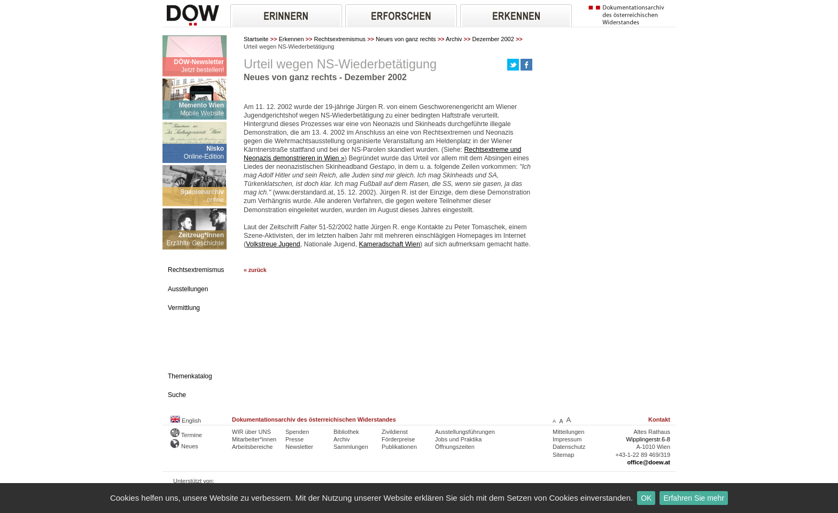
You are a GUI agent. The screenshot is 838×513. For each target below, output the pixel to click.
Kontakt (659, 419)
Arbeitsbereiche (252, 447)
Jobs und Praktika (458, 439)
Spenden (297, 432)
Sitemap (563, 455)
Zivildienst (395, 432)
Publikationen (399, 447)
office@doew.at (648, 462)
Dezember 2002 (493, 39)
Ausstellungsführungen (465, 432)
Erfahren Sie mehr (693, 498)
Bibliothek (346, 432)
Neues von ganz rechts (406, 39)
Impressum (567, 439)
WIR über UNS (251, 432)
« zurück (255, 270)
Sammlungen (350, 447)
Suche (177, 395)
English (185, 420)
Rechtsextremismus (340, 39)
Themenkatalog (190, 376)
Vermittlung (184, 308)
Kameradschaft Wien (390, 244)
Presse (294, 439)
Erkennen (291, 39)
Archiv (454, 39)
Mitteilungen (568, 432)
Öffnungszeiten (455, 447)
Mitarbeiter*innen (254, 439)
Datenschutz (569, 447)
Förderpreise (398, 439)
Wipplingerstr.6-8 (648, 439)
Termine (186, 435)
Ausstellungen (188, 289)
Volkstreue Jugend (273, 244)
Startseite (256, 39)
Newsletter (299, 447)
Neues (184, 446)
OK (646, 498)
